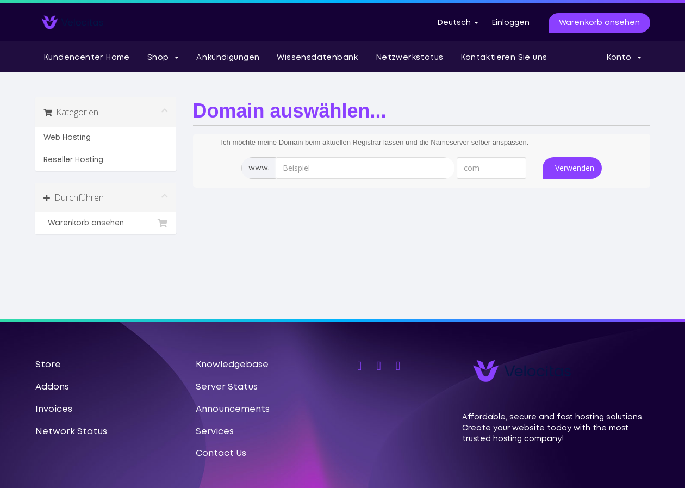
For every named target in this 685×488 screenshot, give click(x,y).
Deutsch (457, 23)
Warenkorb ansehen (599, 23)
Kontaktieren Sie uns (503, 57)
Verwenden (574, 168)
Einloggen (510, 23)
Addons (52, 387)
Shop (163, 57)
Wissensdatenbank (317, 57)
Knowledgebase (232, 365)
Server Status (227, 387)
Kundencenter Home (86, 57)
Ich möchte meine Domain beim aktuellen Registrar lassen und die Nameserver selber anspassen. (366, 143)
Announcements (233, 409)
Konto (624, 57)
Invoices (53, 409)
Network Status (71, 432)
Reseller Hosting (73, 160)
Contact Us (221, 453)
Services (215, 432)
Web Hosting (67, 137)
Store (48, 365)
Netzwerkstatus (410, 57)
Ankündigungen (227, 57)
